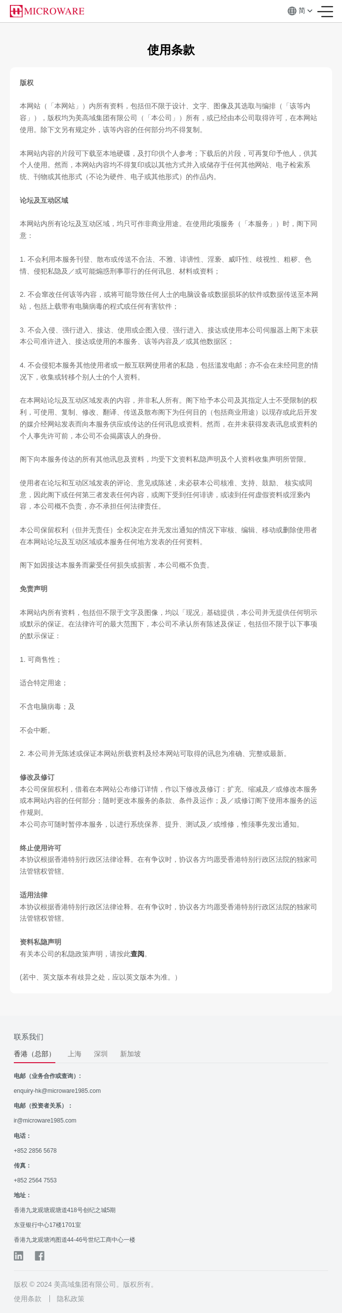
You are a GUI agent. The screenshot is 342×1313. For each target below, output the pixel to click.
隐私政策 (71, 1298)
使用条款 (28, 1298)
